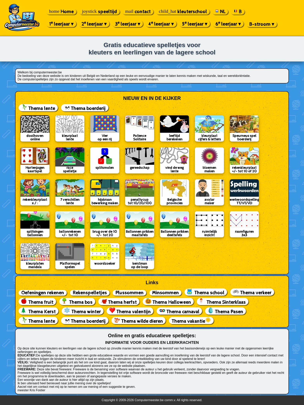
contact (138, 12)
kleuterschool (183, 12)
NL (220, 12)
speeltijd (99, 12)
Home (61, 12)
